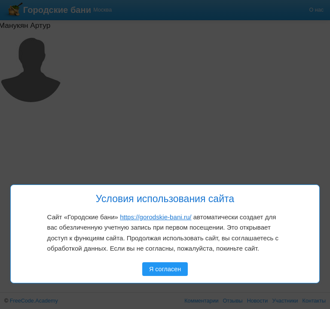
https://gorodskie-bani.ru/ (155, 217)
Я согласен (165, 269)
